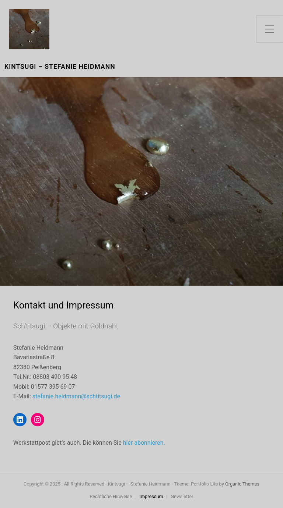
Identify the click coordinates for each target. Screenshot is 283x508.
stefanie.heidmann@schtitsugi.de (76, 396)
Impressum (151, 496)
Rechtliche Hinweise (111, 496)
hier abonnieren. (144, 442)
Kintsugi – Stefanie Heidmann (59, 66)
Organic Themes (242, 484)
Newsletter (182, 496)
